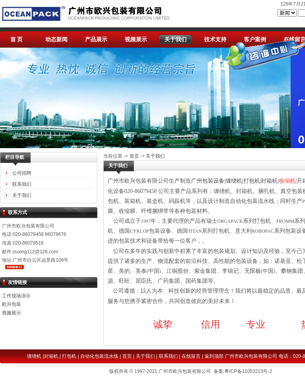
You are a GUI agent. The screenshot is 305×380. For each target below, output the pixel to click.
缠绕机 (34, 356)
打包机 (69, 356)
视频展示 (136, 39)
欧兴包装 (11, 304)
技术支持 (215, 39)
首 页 (16, 39)
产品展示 (96, 39)
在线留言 (191, 356)
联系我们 (21, 184)
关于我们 (175, 39)
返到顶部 (214, 356)
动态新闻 (56, 39)
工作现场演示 (16, 296)
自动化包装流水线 (99, 356)
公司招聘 (21, 173)
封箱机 (51, 356)
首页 (134, 156)
